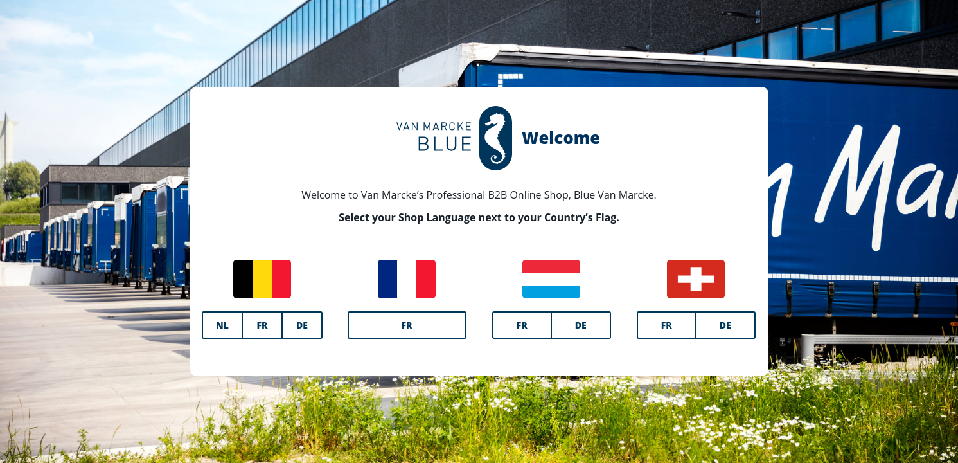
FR (261, 325)
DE (302, 325)
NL (222, 325)
